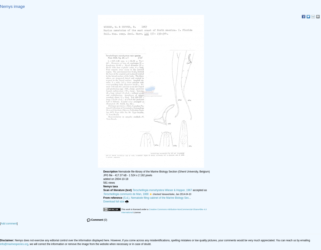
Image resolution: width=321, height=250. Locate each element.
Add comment (9, 223)
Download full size (116, 201)
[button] (151, 194)
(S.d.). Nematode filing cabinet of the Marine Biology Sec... (157, 197)
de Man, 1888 (126, 194)
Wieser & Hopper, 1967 (162, 190)
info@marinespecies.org (14, 244)
